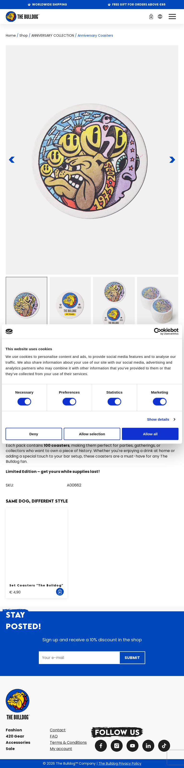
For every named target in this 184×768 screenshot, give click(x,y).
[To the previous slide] (12, 160)
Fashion (14, 730)
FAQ (54, 736)
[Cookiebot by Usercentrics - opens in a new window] (157, 331)
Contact (58, 730)
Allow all (150, 434)
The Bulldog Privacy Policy (119, 763)
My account (61, 748)
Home (11, 35)
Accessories (18, 742)
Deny (33, 434)
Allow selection (92, 434)
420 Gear (15, 736)
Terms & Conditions (68, 742)
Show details (158, 419)
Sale (10, 748)
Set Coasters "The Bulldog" (36, 585)
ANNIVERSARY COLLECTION (52, 35)
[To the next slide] (172, 160)
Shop (23, 35)
